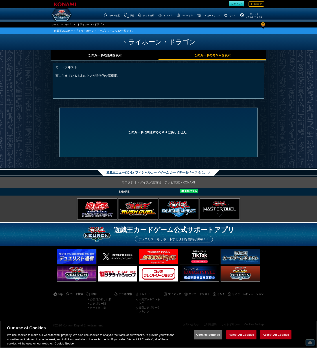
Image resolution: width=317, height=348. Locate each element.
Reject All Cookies (241, 334)
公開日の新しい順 (100, 299)
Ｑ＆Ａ (68, 24)
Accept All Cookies (276, 334)
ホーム (55, 24)
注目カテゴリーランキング (149, 309)
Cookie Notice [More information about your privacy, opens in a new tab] (64, 343)
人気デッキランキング (149, 301)
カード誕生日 (98, 307)
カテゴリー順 (98, 303)
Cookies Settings (208, 334)
